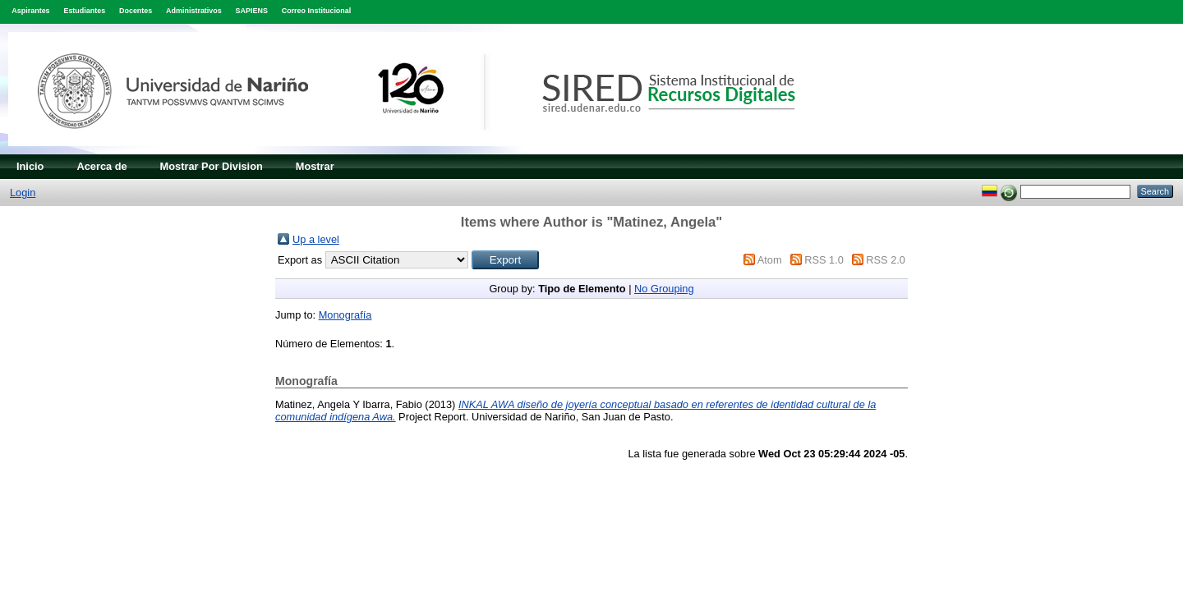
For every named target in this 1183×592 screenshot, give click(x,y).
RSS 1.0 (824, 260)
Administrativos (194, 11)
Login (22, 192)
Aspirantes (30, 11)
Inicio (30, 166)
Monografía (345, 315)
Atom (769, 260)
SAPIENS (252, 11)
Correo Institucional (317, 11)
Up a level (315, 239)
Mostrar (315, 166)
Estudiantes (84, 11)
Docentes (135, 11)
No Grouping (664, 288)
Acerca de (101, 166)
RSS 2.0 (885, 260)
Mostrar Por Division (211, 166)
